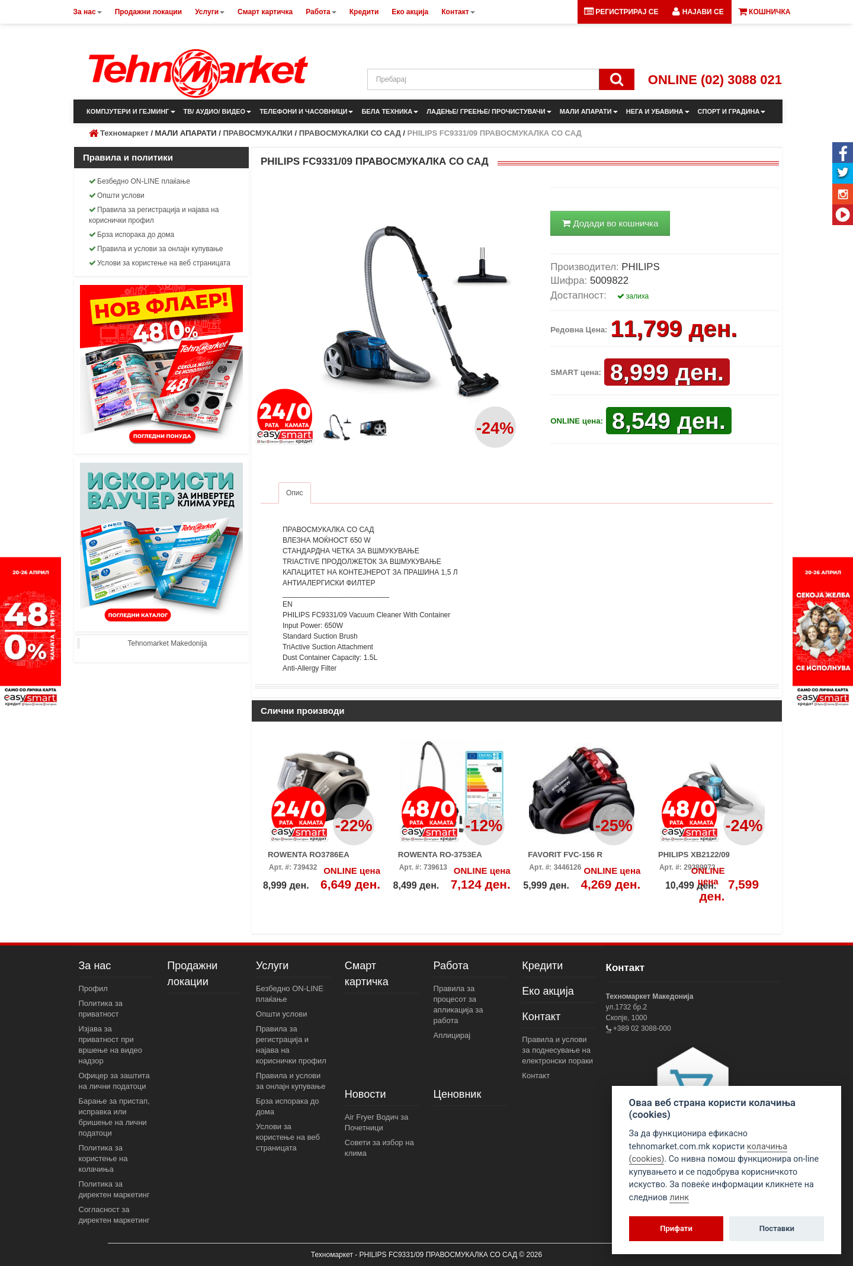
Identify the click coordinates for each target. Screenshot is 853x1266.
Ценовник (458, 1094)
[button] (698, 12)
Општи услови (117, 195)
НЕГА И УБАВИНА (658, 111)
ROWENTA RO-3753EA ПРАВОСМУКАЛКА (440, 858)
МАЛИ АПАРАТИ (589, 111)
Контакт (541, 1017)
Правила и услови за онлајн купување (156, 249)
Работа (451, 966)
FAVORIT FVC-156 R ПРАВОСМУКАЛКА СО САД (579, 858)
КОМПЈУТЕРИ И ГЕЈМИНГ (130, 111)
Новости (365, 1094)
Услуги (272, 966)
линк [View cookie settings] (679, 1198)
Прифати (676, 1228)
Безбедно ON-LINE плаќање (139, 181)
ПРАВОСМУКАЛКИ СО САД (350, 133)
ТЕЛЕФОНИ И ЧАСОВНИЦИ (306, 111)
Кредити (542, 966)
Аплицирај (452, 1035)
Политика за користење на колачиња (103, 1158)
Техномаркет (124, 133)
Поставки (776, 1228)
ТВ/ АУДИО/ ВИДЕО (218, 111)
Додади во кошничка (610, 223)
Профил (93, 988)
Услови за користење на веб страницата (159, 263)
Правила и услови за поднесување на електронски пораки (557, 1050)
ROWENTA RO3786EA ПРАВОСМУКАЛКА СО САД (319, 858)
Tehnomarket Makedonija (167, 643)
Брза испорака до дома (131, 234)
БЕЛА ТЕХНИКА (389, 111)
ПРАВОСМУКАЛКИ (257, 133)
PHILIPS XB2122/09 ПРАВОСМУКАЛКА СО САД (710, 858)
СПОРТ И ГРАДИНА (732, 111)
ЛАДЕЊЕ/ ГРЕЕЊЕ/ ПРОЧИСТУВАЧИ (488, 111)
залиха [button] (633, 296)
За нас (95, 966)
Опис (294, 493)
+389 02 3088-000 (641, 1028)
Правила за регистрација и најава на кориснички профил (154, 215)
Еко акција (547, 991)
